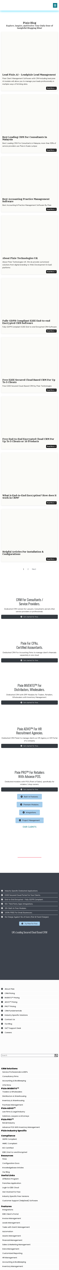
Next (34, 569)
